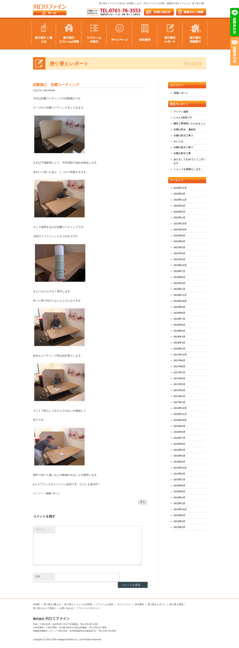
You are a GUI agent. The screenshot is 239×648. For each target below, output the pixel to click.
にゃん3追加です (182, 117)
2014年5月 (179, 521)
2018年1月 (179, 348)
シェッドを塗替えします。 (188, 169)
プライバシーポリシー (88, 608)
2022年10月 (180, 223)
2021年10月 (180, 229)
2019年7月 (179, 271)
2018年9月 (179, 307)
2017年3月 (179, 396)
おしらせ (178, 141)
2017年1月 (179, 402)
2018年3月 (179, 342)
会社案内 (139, 604)
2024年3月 (179, 205)
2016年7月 (179, 437)
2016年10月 (180, 420)
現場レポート (53, 493)
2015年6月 (179, 485)
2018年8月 (179, 312)
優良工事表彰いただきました (189, 123)
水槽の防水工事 (182, 153)
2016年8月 (179, 431)
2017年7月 (179, 372)
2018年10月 (180, 301)
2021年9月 (179, 235)
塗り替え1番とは (52, 604)
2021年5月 (179, 247)
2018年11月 (180, 295)
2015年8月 (179, 473)
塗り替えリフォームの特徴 (78, 604)
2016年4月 (179, 455)
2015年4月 (179, 497)
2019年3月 (179, 283)
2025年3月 (179, 193)
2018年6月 (179, 324)
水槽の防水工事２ (183, 147)
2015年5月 (179, 491)
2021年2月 (179, 259)
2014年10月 (180, 509)
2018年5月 (179, 330)
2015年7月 (179, 479)
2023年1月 (179, 217)
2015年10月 (180, 467)
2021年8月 (179, 241)
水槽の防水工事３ (183, 135)
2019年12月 (180, 265)
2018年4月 (179, 336)
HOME (36, 604)
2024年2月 (179, 211)
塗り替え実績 (176, 604)
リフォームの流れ (104, 604)
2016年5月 (179, 449)
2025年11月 (180, 187)
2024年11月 (180, 199)
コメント (40, 529)
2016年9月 (179, 426)
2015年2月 (179, 503)
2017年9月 (179, 360)
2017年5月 (179, 384)
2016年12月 (180, 408)
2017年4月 (179, 390)
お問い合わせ (66, 608)
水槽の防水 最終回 (184, 129)
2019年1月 (179, 289)
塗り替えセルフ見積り (44, 608)
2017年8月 (179, 366)
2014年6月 (179, 515)
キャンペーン (124, 604)
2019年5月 (179, 277)
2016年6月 (179, 443)
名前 (38, 576)
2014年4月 (179, 527)
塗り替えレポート (156, 604)
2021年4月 (179, 253)
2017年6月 (179, 378)
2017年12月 (180, 354)
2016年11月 (180, 414)
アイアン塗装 (180, 111)
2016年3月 (179, 461)
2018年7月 (179, 318)
